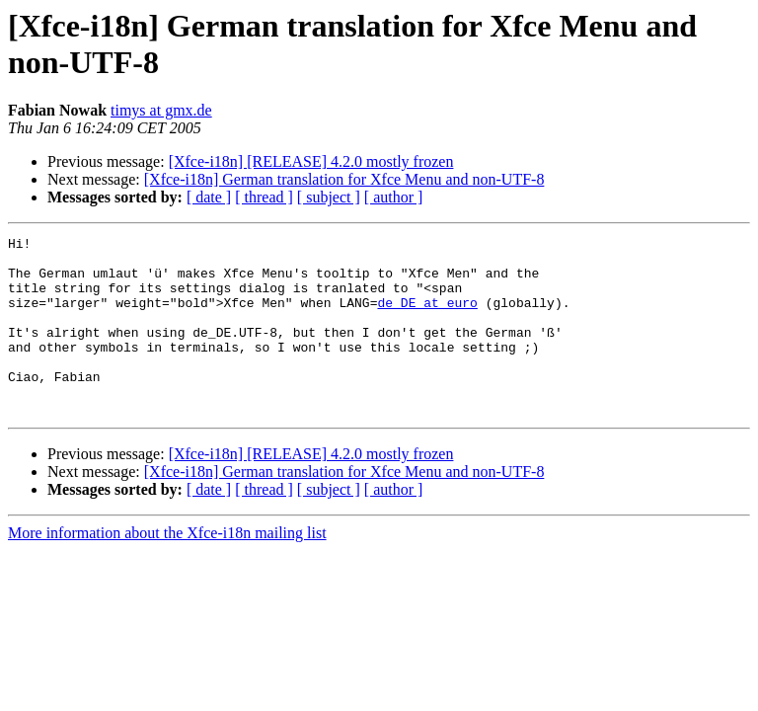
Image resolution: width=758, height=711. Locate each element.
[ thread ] (264, 197)
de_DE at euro (427, 317)
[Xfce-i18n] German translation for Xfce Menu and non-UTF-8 (344, 179)
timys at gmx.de (161, 110)
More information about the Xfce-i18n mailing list (167, 568)
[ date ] (209, 197)
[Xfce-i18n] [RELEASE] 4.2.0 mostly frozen (311, 161)
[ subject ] (328, 197)
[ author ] (393, 197)
